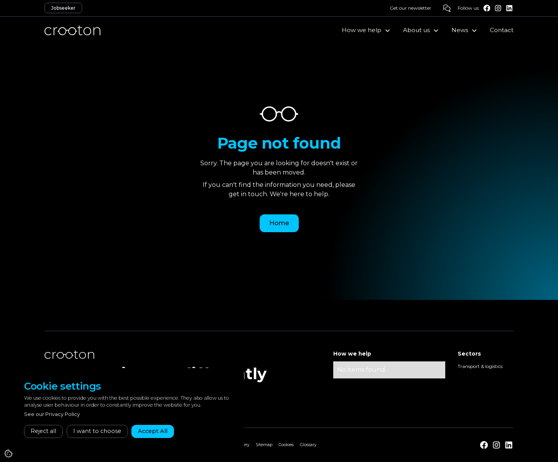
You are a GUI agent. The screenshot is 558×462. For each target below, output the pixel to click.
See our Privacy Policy (52, 414)
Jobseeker (63, 8)
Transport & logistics (480, 366)
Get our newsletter (410, 8)
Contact (501, 30)
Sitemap (264, 444)
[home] (72, 30)
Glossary (308, 444)
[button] (366, 30)
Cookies (286, 444)
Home (279, 223)
